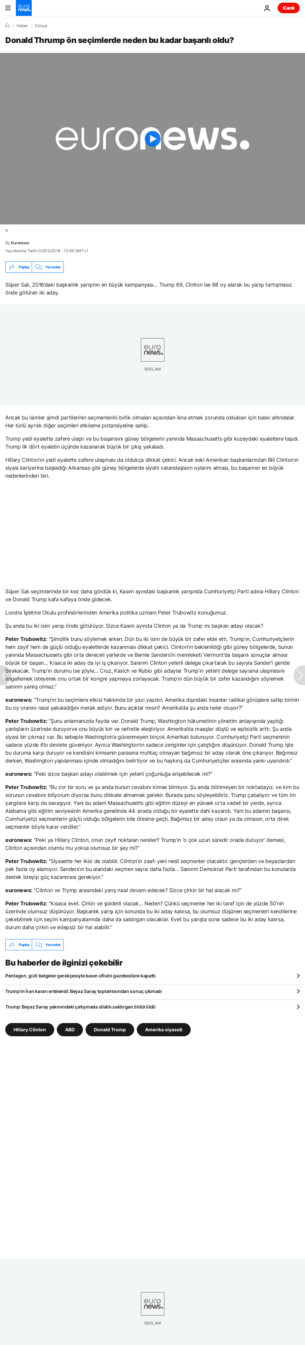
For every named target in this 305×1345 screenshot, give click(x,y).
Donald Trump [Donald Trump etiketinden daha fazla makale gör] (110, 1029)
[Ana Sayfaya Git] (24, 8)
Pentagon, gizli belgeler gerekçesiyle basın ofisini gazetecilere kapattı (80, 975)
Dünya (41, 26)
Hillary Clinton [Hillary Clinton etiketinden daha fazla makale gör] (30, 1029)
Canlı (288, 8)
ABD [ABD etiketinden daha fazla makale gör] (70, 1029)
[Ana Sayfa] (7, 25)
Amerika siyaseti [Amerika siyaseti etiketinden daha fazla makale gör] (163, 1029)
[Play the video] (152, 138)
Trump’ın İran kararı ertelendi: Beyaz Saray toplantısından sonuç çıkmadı (83, 991)
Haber (22, 26)
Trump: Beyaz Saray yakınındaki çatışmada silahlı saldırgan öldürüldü (80, 1006)
